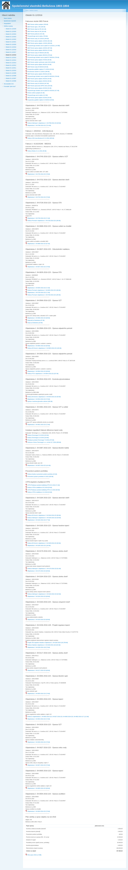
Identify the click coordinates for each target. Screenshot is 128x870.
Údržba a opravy (8, 26)
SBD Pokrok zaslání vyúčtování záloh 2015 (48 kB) (40, 62)
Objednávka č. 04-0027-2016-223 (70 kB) (38, 765)
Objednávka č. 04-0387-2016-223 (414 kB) (38, 465)
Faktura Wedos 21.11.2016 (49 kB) (36, 151)
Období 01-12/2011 (11, 68)
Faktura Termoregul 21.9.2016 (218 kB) (37, 437)
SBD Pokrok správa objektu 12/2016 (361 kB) (39, 41)
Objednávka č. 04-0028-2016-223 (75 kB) (38, 742)
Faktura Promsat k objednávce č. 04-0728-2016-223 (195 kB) (43, 220)
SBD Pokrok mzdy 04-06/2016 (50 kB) (37, 67)
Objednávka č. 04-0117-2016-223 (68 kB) (38, 670)
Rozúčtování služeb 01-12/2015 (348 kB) (38, 71)
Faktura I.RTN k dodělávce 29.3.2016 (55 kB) (39, 487)
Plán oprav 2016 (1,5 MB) (33, 855)
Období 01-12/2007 (11, 78)
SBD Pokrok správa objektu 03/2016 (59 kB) (38, 81)
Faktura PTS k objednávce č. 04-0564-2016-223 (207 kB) (42, 373)
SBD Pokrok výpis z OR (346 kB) (35, 27)
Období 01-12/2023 (11, 36)
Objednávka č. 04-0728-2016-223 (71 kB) (38, 218)
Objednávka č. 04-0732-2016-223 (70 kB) (38, 197)
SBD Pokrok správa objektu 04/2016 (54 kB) (38, 78)
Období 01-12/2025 (11, 31)
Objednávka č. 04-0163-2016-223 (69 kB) (38, 619)
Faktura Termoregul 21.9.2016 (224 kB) (37, 435)
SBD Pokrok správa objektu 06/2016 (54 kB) (38, 64)
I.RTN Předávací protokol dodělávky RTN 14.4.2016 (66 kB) (43, 490)
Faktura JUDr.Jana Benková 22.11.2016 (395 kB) (40, 138)
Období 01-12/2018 (11, 49)
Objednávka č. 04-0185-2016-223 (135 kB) (38, 545)
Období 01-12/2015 (11, 57)
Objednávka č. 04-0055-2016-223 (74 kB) (38, 693)
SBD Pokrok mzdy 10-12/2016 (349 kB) (37, 38)
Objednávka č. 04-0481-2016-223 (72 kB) (38, 424)
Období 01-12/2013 (11, 62)
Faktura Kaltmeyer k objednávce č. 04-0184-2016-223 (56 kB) (43, 517)
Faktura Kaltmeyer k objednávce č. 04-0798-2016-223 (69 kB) (43, 123)
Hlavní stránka (8, 18)
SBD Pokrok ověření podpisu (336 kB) (37, 24)
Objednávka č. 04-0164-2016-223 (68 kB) (38, 596)
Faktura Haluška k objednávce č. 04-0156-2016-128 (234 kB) (43, 645)
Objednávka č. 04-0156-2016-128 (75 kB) (38, 647)
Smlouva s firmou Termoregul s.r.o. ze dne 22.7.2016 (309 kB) (43, 442)
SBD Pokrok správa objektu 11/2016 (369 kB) (39, 43)
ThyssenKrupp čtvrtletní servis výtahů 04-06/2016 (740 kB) (42, 76)
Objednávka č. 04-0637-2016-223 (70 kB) (38, 266)
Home (27, 10)
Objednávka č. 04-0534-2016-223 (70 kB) (38, 399)
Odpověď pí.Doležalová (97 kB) (35, 320)
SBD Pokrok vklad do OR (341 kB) (36, 29)
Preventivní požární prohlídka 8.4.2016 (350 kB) (39, 476)
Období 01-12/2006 (11, 81)
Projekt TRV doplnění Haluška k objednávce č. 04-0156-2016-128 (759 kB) (47, 642)
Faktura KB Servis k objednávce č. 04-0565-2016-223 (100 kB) (43, 348)
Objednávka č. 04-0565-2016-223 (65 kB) (38, 345)
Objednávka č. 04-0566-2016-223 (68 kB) (38, 318)
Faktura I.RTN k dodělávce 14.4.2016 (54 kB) (39, 492)
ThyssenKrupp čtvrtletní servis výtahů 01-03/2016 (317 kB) (42, 90)
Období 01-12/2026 (11, 29)
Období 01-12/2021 (11, 42)
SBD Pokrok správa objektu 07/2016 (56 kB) (38, 60)
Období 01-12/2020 (11, 44)
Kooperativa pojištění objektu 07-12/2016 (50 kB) (40, 69)
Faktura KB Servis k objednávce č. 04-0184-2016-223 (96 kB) (43, 515)
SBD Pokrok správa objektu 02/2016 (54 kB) (38, 88)
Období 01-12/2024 (11, 34)
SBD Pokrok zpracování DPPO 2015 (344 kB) (39, 85)
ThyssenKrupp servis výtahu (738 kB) (37, 36)
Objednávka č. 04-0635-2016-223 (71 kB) (38, 288)
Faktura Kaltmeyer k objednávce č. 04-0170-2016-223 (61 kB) (43, 568)
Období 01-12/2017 (11, 52)
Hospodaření (7, 23)
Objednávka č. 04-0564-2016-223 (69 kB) (38, 371)
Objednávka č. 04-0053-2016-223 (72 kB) (38, 719)
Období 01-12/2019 (11, 47)
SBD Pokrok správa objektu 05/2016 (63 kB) (38, 74)
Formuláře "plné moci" (10, 86)
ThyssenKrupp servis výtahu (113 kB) (37, 95)
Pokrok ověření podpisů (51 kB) (35, 93)
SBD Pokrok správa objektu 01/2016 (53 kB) (38, 97)
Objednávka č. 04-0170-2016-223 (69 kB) (38, 571)
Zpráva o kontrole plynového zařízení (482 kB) (39, 401)
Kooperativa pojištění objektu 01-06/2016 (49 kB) (40, 100)
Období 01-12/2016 (11, 55)
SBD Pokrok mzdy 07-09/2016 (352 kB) (37, 52)
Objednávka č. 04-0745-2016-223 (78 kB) (38, 174)
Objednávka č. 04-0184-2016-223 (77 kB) (38, 520)
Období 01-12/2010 (11, 70)
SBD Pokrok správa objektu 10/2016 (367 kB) (39, 48)
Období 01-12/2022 (11, 39)
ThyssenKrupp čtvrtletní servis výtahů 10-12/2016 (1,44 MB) (43, 45)
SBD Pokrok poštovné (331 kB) (35, 34)
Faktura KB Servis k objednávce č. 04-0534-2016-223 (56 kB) (43, 396)
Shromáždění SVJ (9, 84)
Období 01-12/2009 (11, 73)
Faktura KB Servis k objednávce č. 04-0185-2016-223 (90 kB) (43, 543)
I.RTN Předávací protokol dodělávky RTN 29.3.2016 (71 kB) (43, 485)
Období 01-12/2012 (11, 65)
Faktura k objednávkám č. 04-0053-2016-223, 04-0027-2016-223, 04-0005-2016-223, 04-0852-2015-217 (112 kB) (57, 716)
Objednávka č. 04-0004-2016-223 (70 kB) (38, 811)
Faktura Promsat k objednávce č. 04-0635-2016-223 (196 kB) (43, 290)
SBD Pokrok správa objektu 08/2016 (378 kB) (39, 55)
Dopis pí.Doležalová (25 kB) (34, 322)
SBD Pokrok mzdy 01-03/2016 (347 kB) (37, 83)
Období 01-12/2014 (11, 60)
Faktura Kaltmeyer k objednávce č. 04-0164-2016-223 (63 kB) (43, 594)
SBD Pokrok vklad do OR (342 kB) (36, 31)
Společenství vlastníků (10, 21)
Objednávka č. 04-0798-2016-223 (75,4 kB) (38, 125)
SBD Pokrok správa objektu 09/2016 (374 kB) (39, 50)
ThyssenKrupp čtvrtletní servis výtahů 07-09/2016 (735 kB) (42, 57)
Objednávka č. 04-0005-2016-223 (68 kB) (38, 788)
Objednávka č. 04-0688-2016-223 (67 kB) (38, 243)
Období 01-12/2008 (11, 75)
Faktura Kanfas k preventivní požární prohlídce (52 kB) (41, 474)
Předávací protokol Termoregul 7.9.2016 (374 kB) (40, 440)
